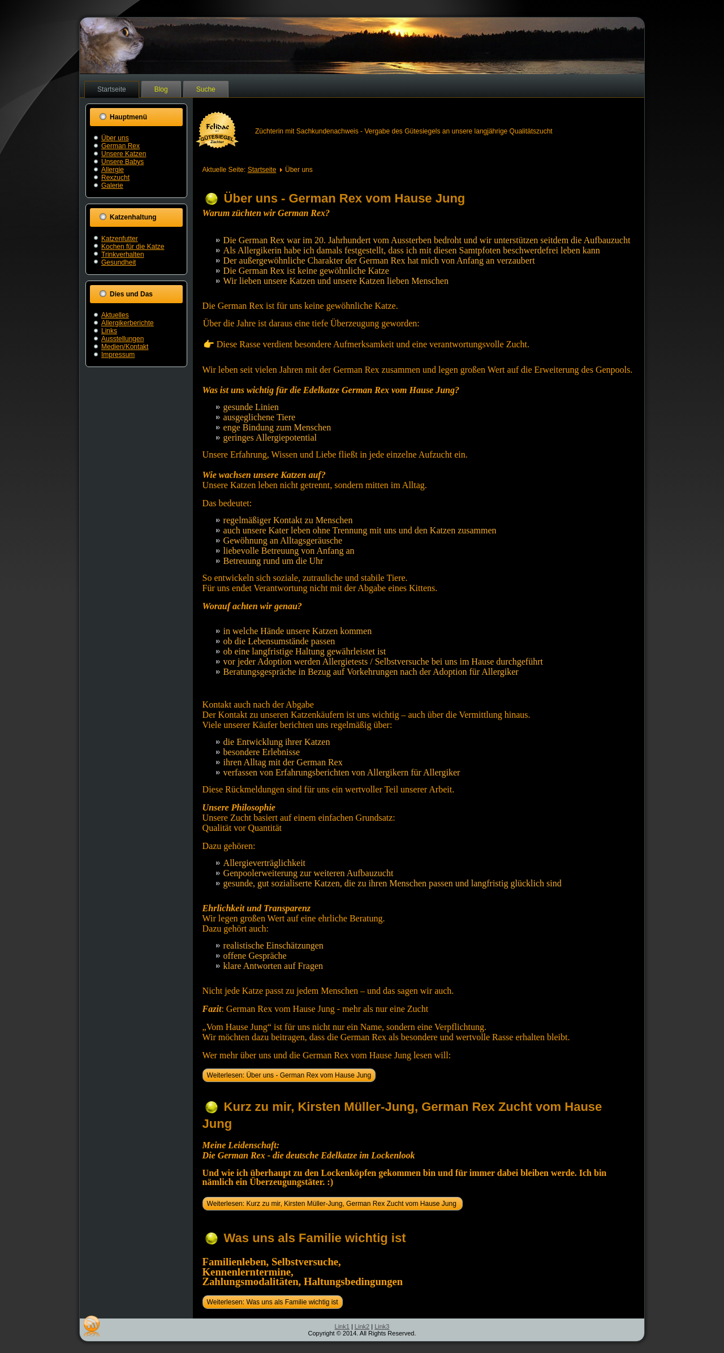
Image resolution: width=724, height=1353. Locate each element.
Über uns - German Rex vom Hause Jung (345, 198)
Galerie (112, 185)
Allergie (112, 170)
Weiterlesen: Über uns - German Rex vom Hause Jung (289, 1075)
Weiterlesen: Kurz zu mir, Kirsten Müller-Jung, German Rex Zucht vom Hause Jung (333, 1204)
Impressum (118, 355)
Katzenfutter (119, 239)
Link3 (381, 1326)
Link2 (362, 1326)
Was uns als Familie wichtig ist (315, 1238)
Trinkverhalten (122, 254)
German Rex (120, 146)
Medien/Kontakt (124, 347)
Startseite (111, 89)
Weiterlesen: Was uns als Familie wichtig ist (272, 1302)
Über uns (115, 138)
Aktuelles (115, 315)
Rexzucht (115, 178)
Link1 (342, 1326)
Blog (161, 89)
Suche (206, 89)
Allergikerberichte (127, 323)
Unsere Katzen (123, 154)
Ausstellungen (122, 339)
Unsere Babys (122, 162)
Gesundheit (118, 262)
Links (109, 331)
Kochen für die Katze (132, 247)
